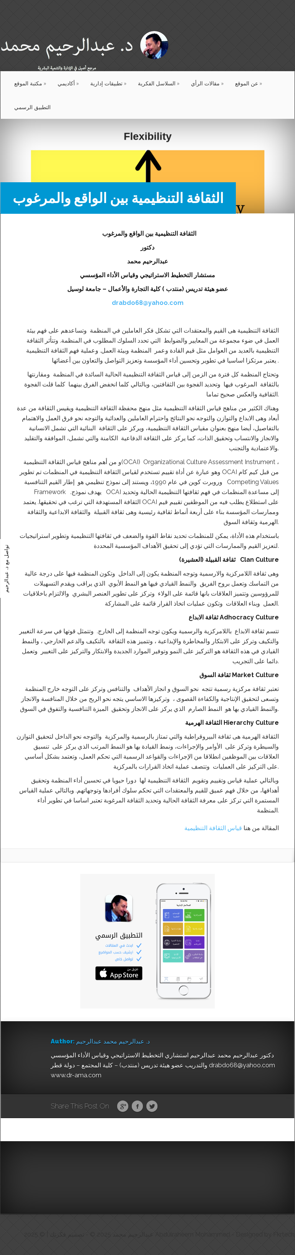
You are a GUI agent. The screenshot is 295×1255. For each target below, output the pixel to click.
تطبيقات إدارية (108, 83)
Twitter (152, 1106)
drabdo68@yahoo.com (148, 302)
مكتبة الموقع (30, 83)
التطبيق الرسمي (32, 107)
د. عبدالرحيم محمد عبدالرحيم (113, 1041)
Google (123, 1106)
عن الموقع (248, 83)
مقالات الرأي (207, 83)
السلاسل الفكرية (158, 83)
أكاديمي (68, 83)
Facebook (137, 1106)
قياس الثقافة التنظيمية (213, 828)
